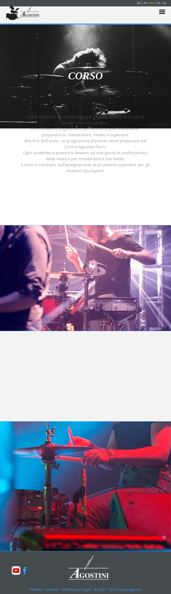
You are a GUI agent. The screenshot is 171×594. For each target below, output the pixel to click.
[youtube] (16, 570)
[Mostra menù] (162, 12)
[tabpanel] (85, 110)
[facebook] (24, 570)
